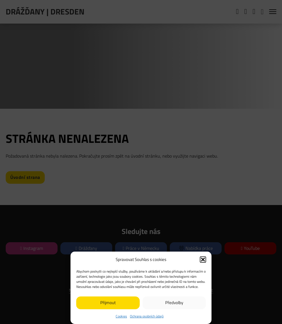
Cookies (121, 316)
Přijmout (108, 302)
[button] (203, 259)
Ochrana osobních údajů (147, 316)
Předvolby (174, 302)
